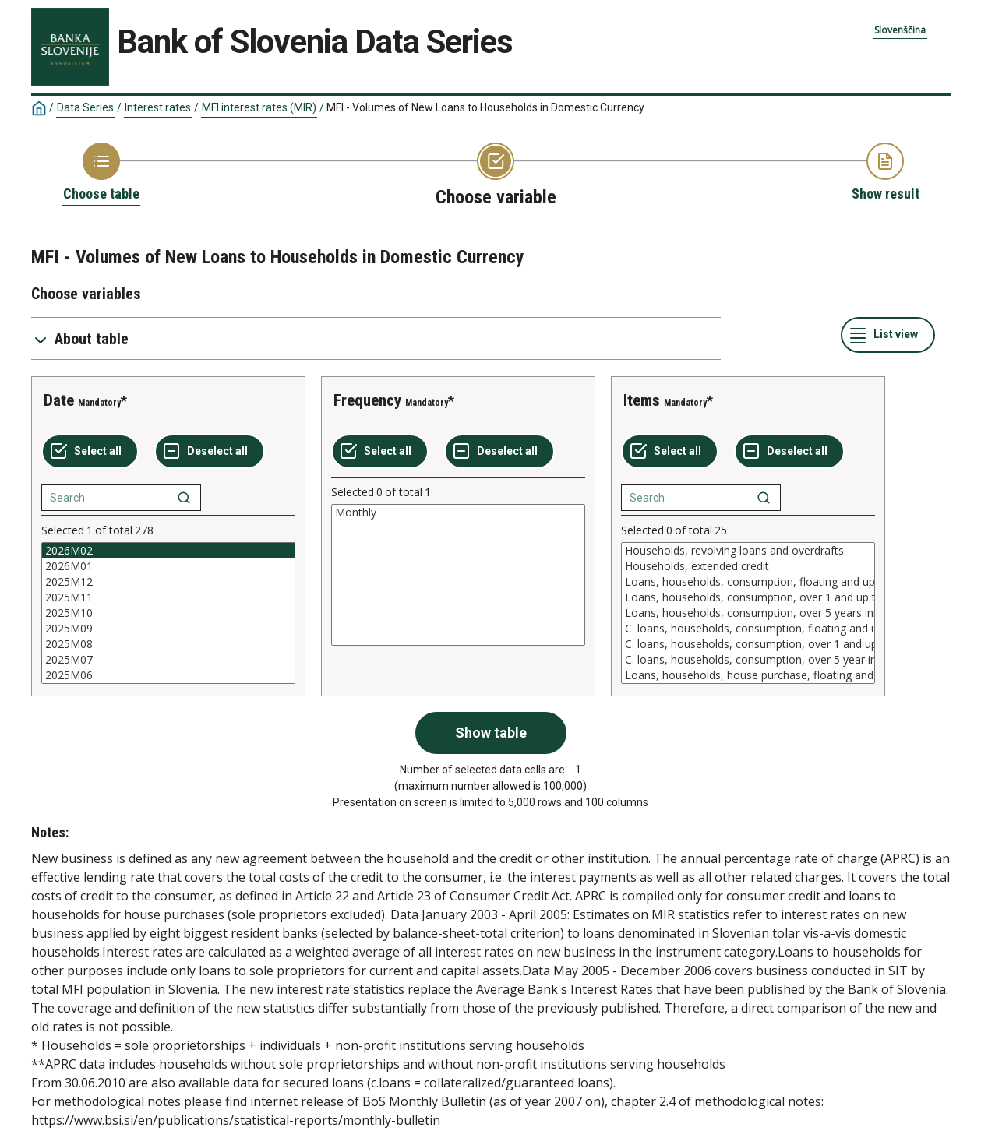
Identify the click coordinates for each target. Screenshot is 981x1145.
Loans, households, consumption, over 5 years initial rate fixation (748, 613)
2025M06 (168, 675)
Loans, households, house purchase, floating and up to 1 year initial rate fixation (748, 675)
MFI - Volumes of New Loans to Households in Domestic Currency (485, 107)
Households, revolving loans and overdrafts (748, 550)
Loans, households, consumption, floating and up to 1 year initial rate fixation (748, 582)
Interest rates (158, 107)
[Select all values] (90, 452)
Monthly (458, 512)
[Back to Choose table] (101, 173)
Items (641, 400)
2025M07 (168, 660)
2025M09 (168, 628)
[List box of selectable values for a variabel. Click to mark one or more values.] (168, 613)
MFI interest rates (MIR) (259, 107)
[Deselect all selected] (209, 452)
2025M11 (168, 597)
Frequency (367, 400)
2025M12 (168, 582)
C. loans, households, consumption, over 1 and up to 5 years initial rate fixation (748, 644)
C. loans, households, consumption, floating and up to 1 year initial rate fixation (748, 628)
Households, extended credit (748, 566)
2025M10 (168, 613)
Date (59, 400)
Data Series (85, 107)
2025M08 (168, 644)
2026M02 (168, 550)
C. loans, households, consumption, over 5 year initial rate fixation (748, 660)
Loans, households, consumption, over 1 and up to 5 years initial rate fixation (748, 597)
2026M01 (168, 566)
